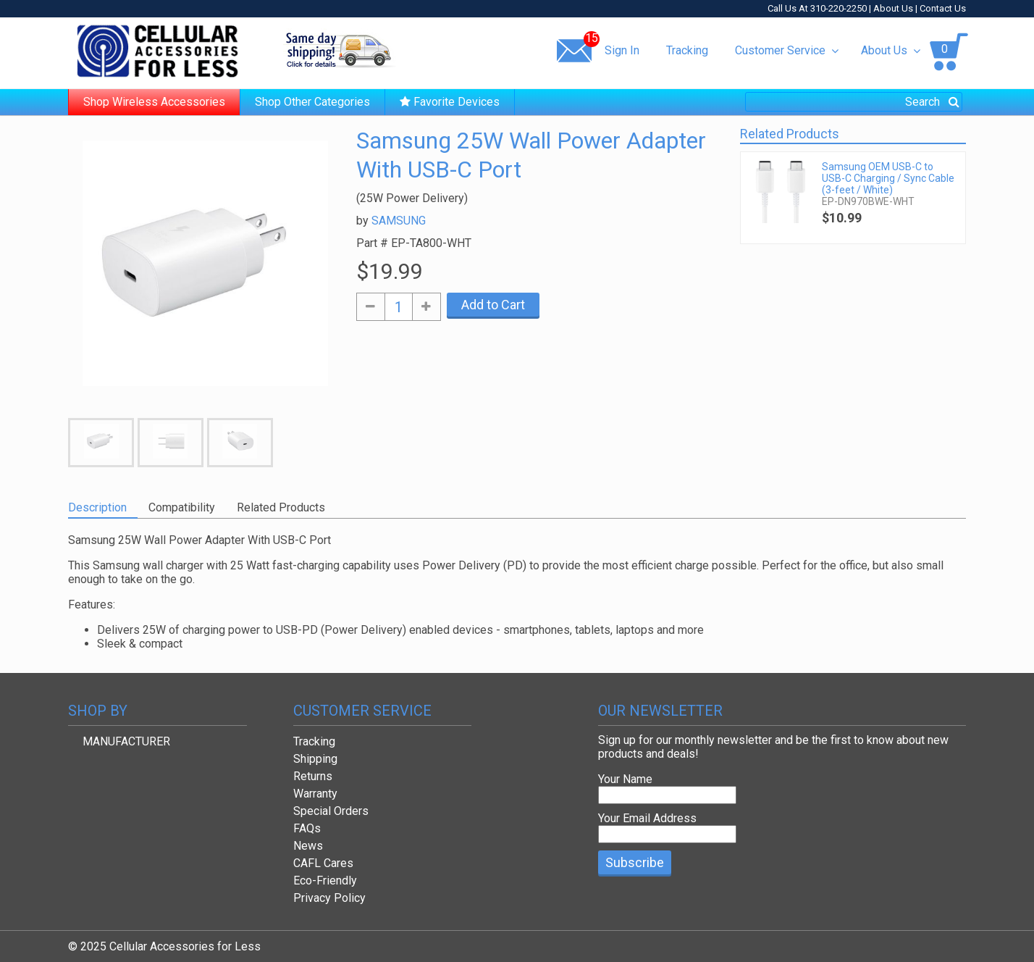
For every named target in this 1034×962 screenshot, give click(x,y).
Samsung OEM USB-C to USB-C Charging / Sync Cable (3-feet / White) (888, 178)
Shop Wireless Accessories (154, 102)
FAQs (307, 828)
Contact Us (943, 8)
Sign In (622, 50)
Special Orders (331, 811)
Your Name (625, 779)
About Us (893, 8)
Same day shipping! (339, 50)
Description (97, 507)
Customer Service (786, 50)
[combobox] (853, 102)
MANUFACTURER (126, 741)
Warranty (315, 793)
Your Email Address (647, 818)
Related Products (281, 507)
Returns (312, 776)
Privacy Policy (329, 898)
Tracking (687, 50)
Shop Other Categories (312, 102)
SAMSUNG (398, 220)
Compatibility (181, 507)
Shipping (315, 759)
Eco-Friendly (325, 880)
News (308, 846)
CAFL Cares (323, 863)
